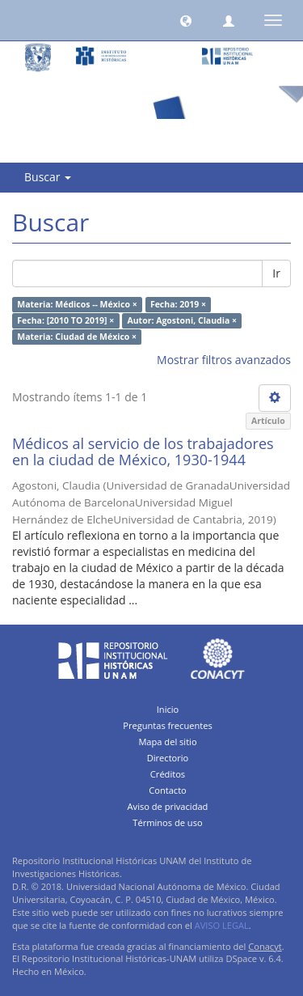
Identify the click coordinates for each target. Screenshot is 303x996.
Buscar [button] (47, 176)
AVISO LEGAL (222, 925)
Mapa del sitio (167, 741)
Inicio (168, 709)
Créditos (167, 774)
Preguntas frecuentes (167, 725)
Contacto (168, 790)
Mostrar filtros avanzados (224, 359)
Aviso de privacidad (168, 806)
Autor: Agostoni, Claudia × (182, 320)
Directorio (168, 758)
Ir (276, 273)
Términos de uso (167, 822)
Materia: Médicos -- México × (77, 304)
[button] (185, 20)
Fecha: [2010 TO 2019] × (65, 320)
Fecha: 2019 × (178, 304)
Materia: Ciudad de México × (77, 336)
